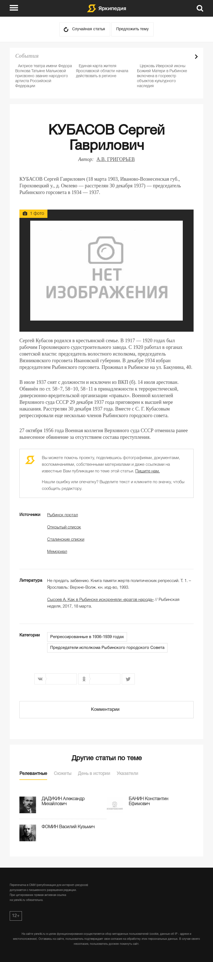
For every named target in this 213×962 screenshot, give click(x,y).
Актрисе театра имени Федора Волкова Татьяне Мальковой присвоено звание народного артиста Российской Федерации (43, 76)
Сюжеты (62, 774)
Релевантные (33, 774)
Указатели (127, 774)
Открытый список (64, 527)
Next (196, 56)
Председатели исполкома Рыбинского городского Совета (107, 648)
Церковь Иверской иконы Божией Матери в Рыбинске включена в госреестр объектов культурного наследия (162, 76)
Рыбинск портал (62, 515)
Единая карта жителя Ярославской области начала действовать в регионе (102, 71)
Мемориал (57, 552)
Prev (186, 56)
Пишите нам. (147, 471)
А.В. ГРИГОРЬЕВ (116, 159)
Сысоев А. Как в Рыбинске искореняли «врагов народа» (100, 600)
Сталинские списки (65, 540)
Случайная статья (88, 29)
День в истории (94, 774)
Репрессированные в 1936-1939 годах (87, 637)
